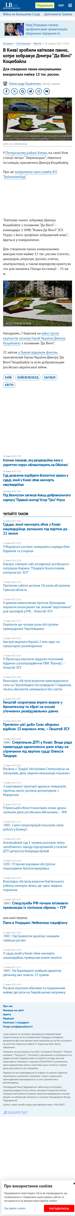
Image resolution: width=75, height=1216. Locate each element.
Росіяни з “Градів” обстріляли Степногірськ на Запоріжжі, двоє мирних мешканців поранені (36, 771)
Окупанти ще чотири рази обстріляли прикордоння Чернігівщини (30, 626)
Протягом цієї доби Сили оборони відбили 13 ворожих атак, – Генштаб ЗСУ (36, 726)
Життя (37, 43)
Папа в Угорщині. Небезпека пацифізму (35, 922)
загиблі (50, 377)
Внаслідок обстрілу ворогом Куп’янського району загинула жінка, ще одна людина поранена (33, 885)
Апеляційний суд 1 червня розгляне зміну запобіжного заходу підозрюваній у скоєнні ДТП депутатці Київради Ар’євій (35, 846)
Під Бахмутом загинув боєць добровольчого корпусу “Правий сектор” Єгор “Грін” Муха (36, 497)
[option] (37, 29)
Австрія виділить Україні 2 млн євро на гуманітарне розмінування (31, 643)
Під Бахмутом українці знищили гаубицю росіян (31, 938)
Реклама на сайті (13, 1010)
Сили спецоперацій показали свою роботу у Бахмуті (33, 827)
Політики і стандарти (16, 1022)
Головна (8, 43)
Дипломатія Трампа (58, 14)
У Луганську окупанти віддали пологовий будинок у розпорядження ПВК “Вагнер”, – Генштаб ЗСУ (34, 663)
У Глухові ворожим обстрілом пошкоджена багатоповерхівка (29, 866)
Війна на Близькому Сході (21, 14)
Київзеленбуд (27, 377)
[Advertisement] (37, 199)
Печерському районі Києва (26, 152)
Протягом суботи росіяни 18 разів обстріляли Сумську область (36, 587)
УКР (61, 5)
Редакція (8, 1018)
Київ (8, 377)
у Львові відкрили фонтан (37, 352)
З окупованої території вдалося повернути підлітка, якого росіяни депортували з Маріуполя (34, 790)
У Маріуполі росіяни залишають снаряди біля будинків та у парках (36, 548)
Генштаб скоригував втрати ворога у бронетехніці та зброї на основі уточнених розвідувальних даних (32, 707)
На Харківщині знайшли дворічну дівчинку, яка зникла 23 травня (32, 972)
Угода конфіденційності (18, 1026)
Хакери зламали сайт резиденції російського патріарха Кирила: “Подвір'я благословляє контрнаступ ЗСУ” (36, 568)
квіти (9, 385)
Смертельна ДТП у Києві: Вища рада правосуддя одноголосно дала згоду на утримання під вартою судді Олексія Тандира (37, 749)
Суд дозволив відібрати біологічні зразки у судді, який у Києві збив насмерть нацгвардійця (35, 480)
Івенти (7, 1014)
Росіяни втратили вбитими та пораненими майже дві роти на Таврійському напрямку (34, 990)
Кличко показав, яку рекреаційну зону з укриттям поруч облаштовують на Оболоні (35, 462)
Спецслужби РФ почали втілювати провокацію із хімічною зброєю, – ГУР (35, 905)
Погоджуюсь (59, 1208)
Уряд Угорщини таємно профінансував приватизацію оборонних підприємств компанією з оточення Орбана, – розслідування (47, 33)
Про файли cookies (15, 1208)
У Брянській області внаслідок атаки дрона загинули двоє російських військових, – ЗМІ (35, 809)
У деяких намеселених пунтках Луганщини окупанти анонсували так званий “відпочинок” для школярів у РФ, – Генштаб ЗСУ (37, 606)
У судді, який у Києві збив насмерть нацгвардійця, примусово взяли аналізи (32, 955)
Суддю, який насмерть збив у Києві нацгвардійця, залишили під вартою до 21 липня (35, 529)
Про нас (8, 1006)
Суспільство (23, 43)
